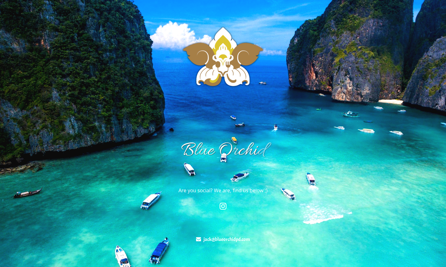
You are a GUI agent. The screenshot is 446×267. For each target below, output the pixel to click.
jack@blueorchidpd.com (226, 239)
